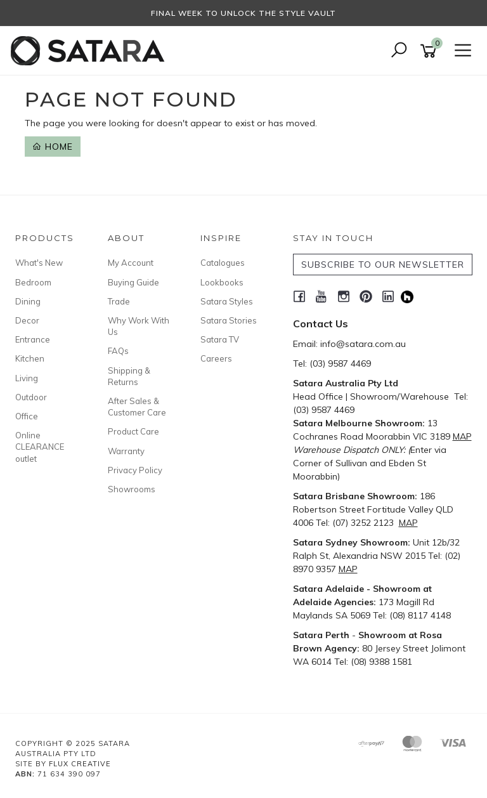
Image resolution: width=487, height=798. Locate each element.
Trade (119, 301)
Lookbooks (222, 282)
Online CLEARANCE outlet (39, 446)
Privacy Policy (135, 470)
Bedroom (33, 282)
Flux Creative (80, 763)
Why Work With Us (138, 326)
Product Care (133, 431)
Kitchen (29, 358)
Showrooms (131, 489)
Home (52, 146)
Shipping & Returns (129, 376)
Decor (27, 320)
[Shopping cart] (430, 51)
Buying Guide (133, 282)
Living (26, 378)
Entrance (32, 339)
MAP (462, 436)
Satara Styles (226, 301)
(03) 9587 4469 (340, 363)
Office (26, 416)
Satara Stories (228, 320)
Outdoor (31, 397)
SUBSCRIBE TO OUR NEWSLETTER (382, 264)
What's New (39, 263)
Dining (28, 301)
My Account (130, 263)
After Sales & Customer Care (137, 406)
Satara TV (219, 339)
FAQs (118, 351)
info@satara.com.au (363, 344)
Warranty (126, 451)
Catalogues (222, 263)
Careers (216, 358)
